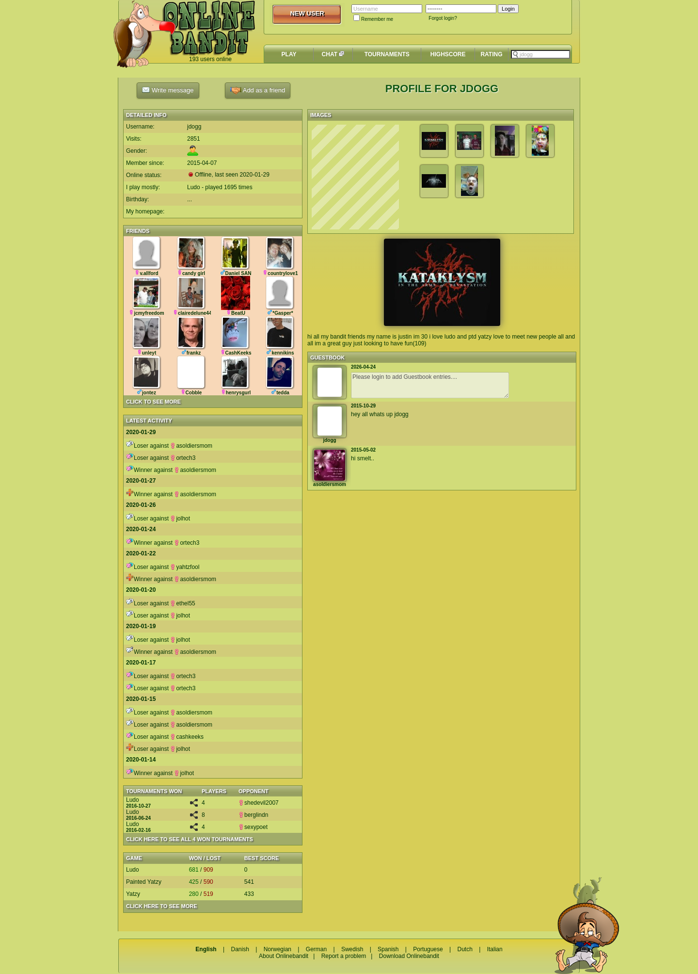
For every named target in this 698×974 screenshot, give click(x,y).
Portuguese (428, 949)
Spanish (388, 949)
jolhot (180, 518)
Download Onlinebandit (409, 956)
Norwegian (277, 949)
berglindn (253, 815)
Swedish (352, 949)
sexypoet (253, 827)
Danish (240, 949)
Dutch (464, 949)
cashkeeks (187, 736)
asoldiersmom (191, 445)
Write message (167, 90)
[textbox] (540, 54)
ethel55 (182, 603)
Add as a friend (257, 90)
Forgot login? (442, 18)
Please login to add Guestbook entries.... (430, 385)
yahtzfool (184, 567)
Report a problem (343, 956)
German (316, 949)
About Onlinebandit (283, 956)
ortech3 (182, 458)
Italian (495, 949)
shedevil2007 (258, 802)
